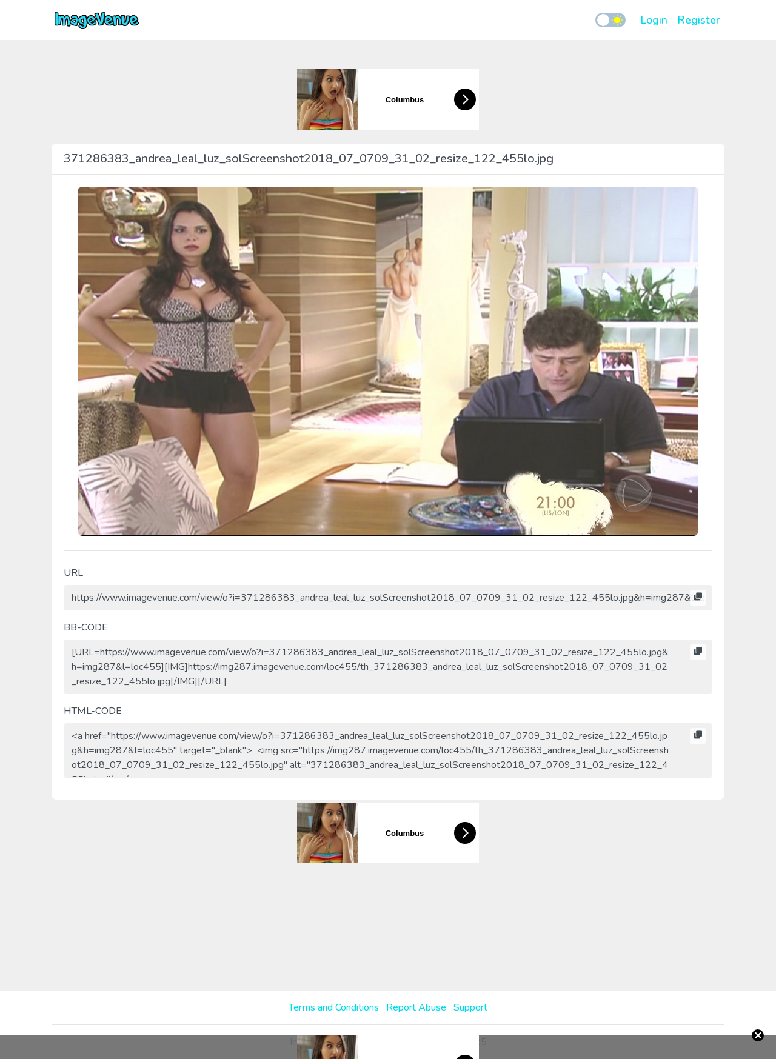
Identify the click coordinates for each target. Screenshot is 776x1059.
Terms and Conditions (334, 1007)
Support (470, 1007)
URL (73, 573)
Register (698, 20)
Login (653, 20)
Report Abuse (416, 1007)
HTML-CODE (93, 711)
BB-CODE (86, 627)
